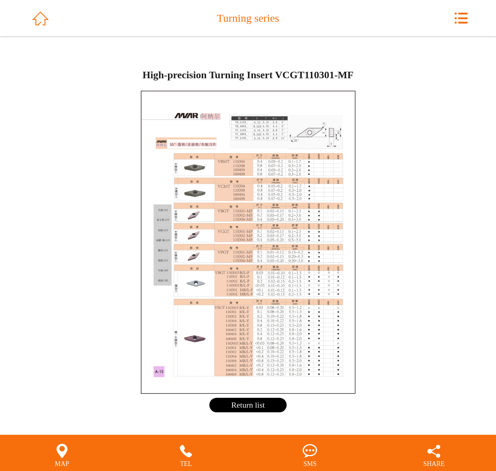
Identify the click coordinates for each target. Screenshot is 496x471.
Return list (248, 404)
